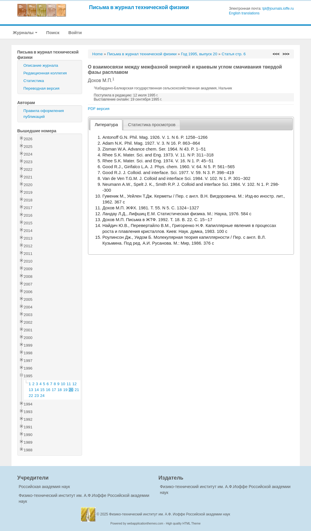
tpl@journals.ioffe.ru (278, 8)
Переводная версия (41, 88)
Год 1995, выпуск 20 (199, 54)
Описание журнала (41, 65)
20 (71, 390)
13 (31, 390)
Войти (75, 32)
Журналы (25, 32)
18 (59, 390)
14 (36, 390)
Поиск (52, 32)
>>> (285, 54)
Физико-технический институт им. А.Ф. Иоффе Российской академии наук (169, 514)
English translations (244, 13)
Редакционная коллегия (45, 73)
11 (68, 384)
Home (97, 54)
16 (48, 390)
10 (63, 384)
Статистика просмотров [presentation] (151, 124)
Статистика (34, 81)
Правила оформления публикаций (44, 113)
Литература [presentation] (106, 124)
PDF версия (98, 108)
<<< (276, 54)
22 (31, 395)
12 (74, 384)
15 (42, 390)
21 (77, 390)
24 (42, 395)
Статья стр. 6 (234, 54)
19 (65, 390)
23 (36, 395)
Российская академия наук (44, 486)
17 (54, 390)
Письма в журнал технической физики (139, 7)
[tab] (106, 124)
